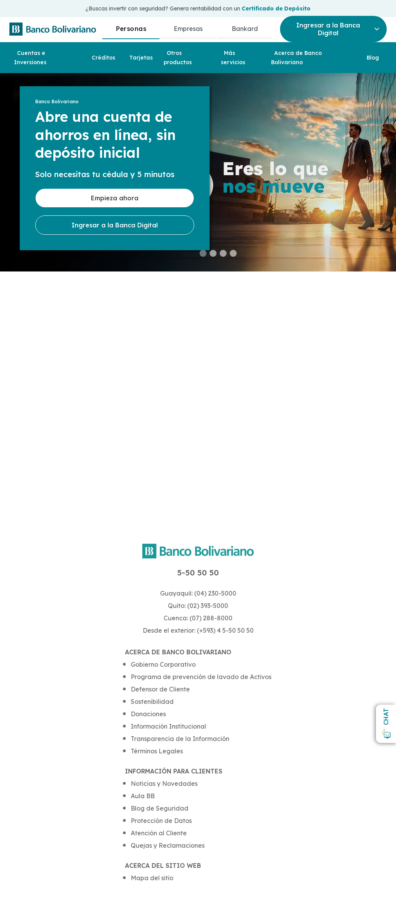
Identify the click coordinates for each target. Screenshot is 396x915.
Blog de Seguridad (159, 808)
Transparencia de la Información (180, 739)
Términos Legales (157, 751)
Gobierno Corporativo (163, 664)
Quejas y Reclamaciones (168, 845)
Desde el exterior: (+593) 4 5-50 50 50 (198, 630)
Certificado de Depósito (276, 8)
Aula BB (143, 796)
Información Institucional (168, 726)
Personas (131, 28)
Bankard (245, 28)
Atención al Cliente (159, 833)
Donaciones (148, 714)
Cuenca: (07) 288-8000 (198, 618)
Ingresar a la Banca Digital (115, 225)
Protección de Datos (161, 821)
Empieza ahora (114, 198)
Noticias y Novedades (164, 783)
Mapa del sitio (152, 878)
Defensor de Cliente (160, 689)
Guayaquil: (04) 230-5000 (198, 593)
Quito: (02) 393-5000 (198, 605)
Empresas (188, 28)
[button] (203, 253)
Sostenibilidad (152, 701)
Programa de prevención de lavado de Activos (201, 677)
